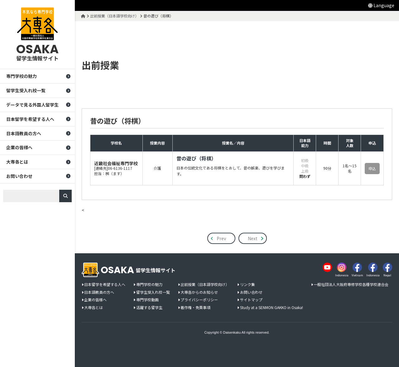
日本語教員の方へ (23, 133)
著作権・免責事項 (195, 307)
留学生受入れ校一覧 (26, 90)
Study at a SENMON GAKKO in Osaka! (271, 307)
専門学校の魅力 (21, 76)
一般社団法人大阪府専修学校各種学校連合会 (351, 284)
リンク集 (247, 284)
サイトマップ (251, 300)
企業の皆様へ (19, 147)
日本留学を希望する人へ (30, 119)
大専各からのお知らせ (199, 292)
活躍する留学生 (149, 307)
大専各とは (17, 162)
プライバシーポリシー (199, 300)
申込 (372, 168)
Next (252, 238)
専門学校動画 (147, 300)
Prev (221, 238)
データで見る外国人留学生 (32, 105)
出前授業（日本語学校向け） (204, 284)
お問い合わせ (19, 176)
